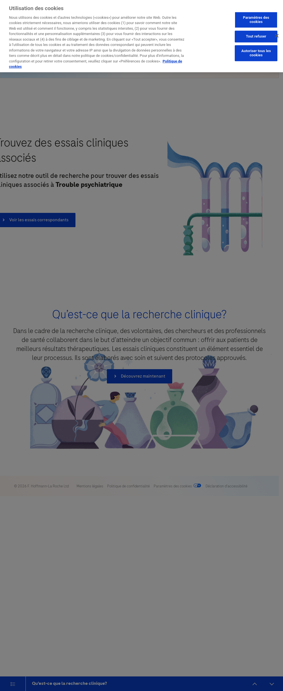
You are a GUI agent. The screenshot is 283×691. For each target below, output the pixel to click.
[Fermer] (277, 33)
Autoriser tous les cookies (256, 50)
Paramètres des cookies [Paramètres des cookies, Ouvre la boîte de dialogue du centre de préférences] (256, 17)
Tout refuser (256, 33)
